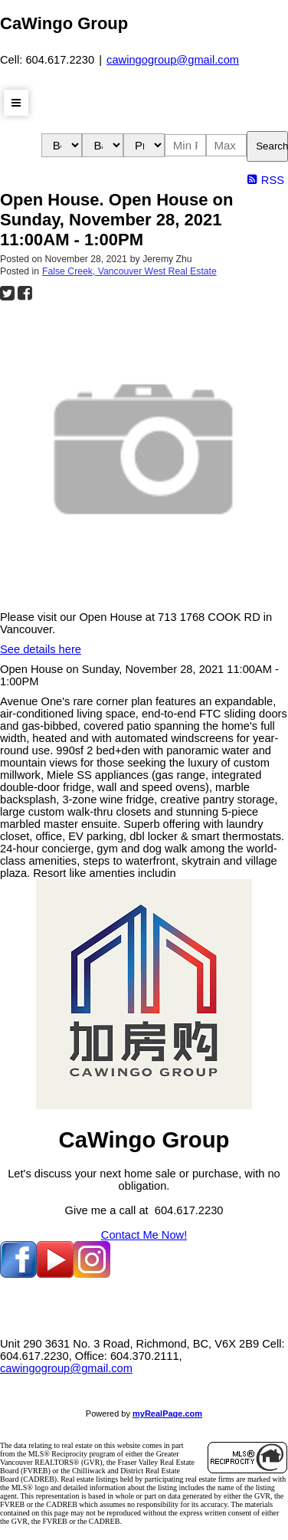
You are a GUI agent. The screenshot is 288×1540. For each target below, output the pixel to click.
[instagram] (92, 1274)
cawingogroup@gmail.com (172, 60)
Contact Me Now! (144, 1235)
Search (272, 146)
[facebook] (18, 1274)
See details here (40, 649)
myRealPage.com (167, 1413)
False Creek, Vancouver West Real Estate (129, 271)
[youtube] (55, 1274)
